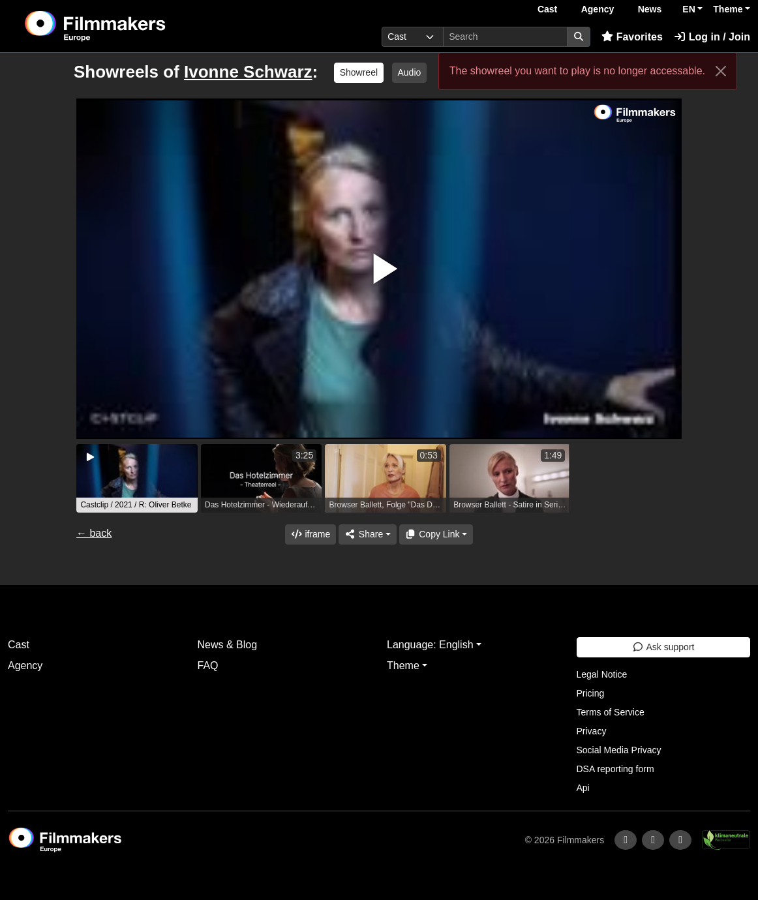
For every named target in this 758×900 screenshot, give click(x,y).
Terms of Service (610, 712)
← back (94, 533)
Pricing (591, 693)
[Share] (367, 534)
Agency (597, 9)
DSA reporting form (615, 769)
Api (583, 788)
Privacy (592, 731)
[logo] (127, 26)
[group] (137, 478)
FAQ (208, 665)
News (650, 9)
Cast (547, 9)
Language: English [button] (430, 644)
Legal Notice (602, 674)
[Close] (720, 71)
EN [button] (688, 9)
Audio (409, 72)
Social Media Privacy (619, 750)
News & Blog (228, 644)
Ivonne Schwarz (248, 72)
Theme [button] (727, 9)
